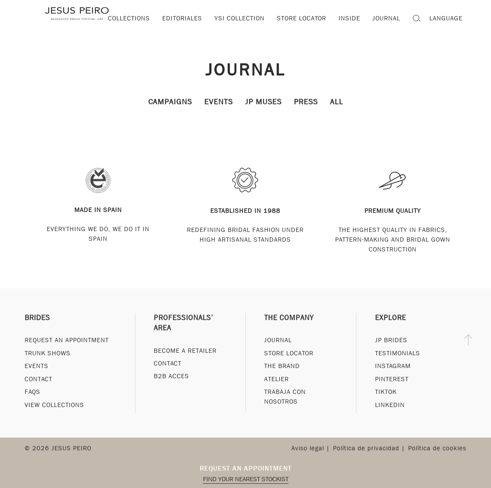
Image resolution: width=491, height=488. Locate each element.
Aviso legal (307, 448)
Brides (37, 317)
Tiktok (386, 392)
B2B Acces (171, 376)
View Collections (54, 405)
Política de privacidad (366, 448)
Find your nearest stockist (245, 479)
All (336, 102)
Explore (390, 317)
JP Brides (391, 340)
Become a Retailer (185, 350)
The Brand (282, 366)
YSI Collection (239, 18)
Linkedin (390, 405)
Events (218, 102)
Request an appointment (246, 468)
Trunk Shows (48, 353)
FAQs (32, 392)
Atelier (276, 379)
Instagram (393, 366)
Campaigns (170, 102)
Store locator (301, 18)
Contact (38, 379)
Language (446, 18)
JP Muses (263, 102)
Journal (245, 69)
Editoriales (182, 18)
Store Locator (288, 353)
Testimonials (397, 353)
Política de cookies (437, 448)
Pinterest (392, 379)
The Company (289, 317)
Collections (129, 18)
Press (306, 102)
